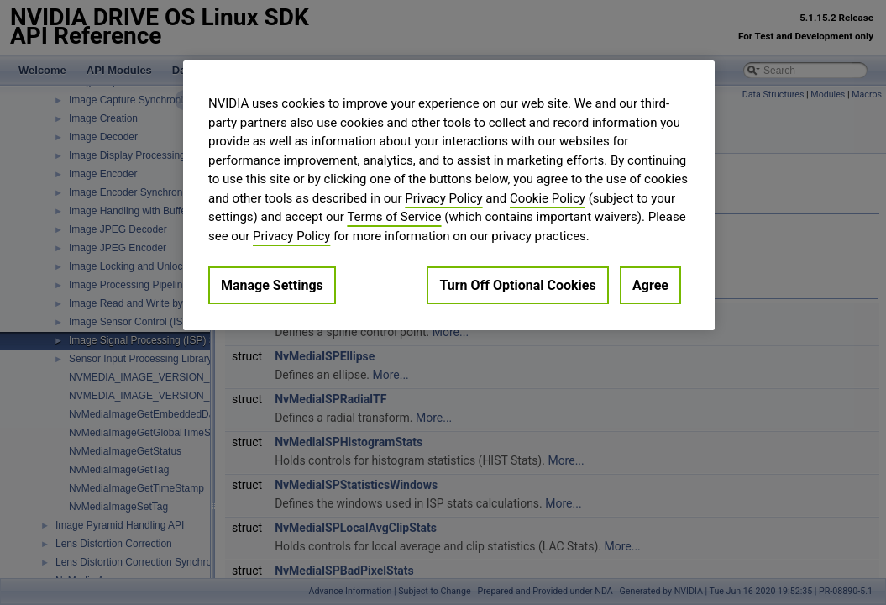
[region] (449, 195)
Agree (650, 285)
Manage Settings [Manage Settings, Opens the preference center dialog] (272, 285)
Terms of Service (394, 216)
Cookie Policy (547, 198)
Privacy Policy (443, 198)
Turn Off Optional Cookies (517, 285)
